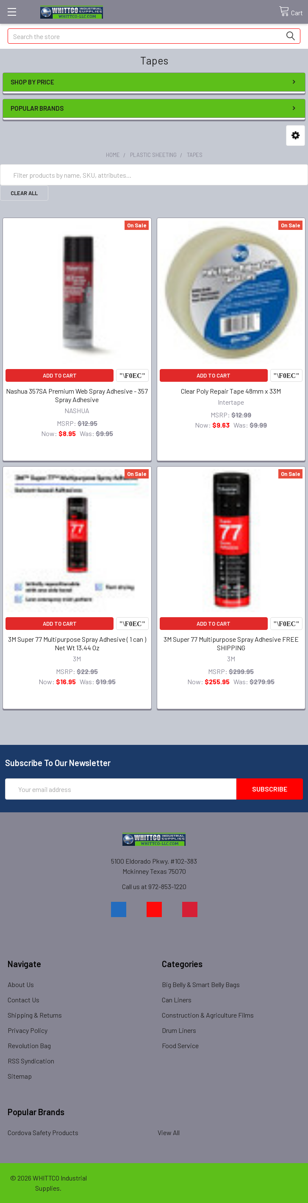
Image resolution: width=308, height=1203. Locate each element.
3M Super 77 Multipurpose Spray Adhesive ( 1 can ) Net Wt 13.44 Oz (77, 643)
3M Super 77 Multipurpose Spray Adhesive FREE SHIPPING (231, 643)
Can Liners (176, 1000)
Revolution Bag (29, 1045)
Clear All (24, 193)
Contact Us (23, 1000)
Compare (132, 375)
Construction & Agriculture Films (208, 1015)
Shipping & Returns (35, 1015)
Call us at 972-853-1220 (154, 886)
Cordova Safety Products (43, 1132)
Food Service (180, 1045)
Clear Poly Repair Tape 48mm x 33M (231, 391)
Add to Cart (60, 375)
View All (169, 1132)
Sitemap (20, 1076)
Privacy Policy (27, 1030)
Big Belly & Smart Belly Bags (201, 984)
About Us (21, 984)
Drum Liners (179, 1030)
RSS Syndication (31, 1061)
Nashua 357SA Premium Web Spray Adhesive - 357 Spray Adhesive (77, 395)
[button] (295, 135)
